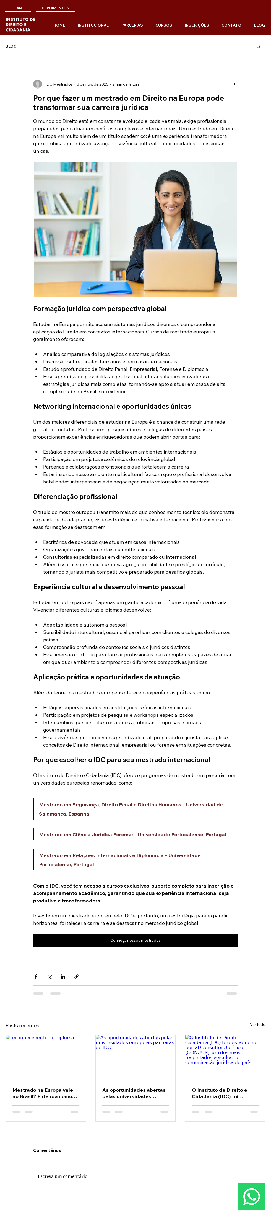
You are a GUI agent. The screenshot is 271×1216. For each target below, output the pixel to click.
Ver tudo (257, 1024)
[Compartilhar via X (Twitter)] (49, 976)
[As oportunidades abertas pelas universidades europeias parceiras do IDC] (136, 1057)
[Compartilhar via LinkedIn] (63, 976)
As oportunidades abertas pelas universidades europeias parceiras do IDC (135, 1093)
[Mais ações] (234, 84)
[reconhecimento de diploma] (46, 1057)
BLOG (11, 46)
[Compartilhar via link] (76, 976)
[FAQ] (18, 8)
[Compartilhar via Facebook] (35, 976)
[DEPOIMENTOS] (55, 8)
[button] (258, 46)
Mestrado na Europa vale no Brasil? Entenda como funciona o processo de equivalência (42, 1093)
